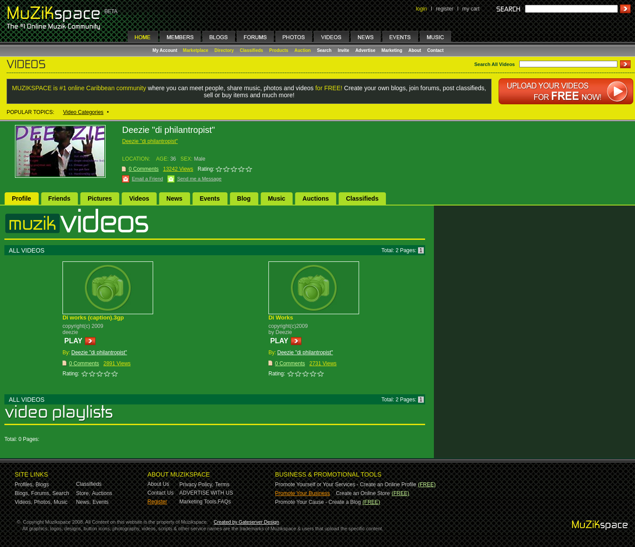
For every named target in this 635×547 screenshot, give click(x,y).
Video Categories (83, 112)
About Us (158, 484)
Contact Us (160, 493)
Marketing (392, 50)
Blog (244, 198)
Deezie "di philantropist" (150, 141)
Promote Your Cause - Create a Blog (318, 502)
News (174, 198)
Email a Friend (147, 178)
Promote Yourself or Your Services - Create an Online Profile (345, 484)
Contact (435, 50)
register (444, 9)
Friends (59, 198)
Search (324, 50)
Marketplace (196, 50)
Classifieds (251, 50)
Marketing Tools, (199, 502)
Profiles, (24, 484)
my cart (470, 9)
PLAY (73, 341)
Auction (302, 50)
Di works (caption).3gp (93, 317)
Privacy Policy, (196, 484)
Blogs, (22, 493)
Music (277, 198)
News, (83, 502)
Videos (139, 198)
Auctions (315, 198)
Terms (222, 484)
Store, (83, 493)
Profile (21, 198)
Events (210, 198)
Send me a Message (199, 178)
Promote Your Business (302, 493)
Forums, (41, 493)
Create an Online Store (363, 493)
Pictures (100, 198)
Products (278, 50)
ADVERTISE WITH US (206, 493)
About (414, 50)
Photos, (43, 502)
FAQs (224, 502)
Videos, (24, 502)
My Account (166, 50)
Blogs (42, 484)
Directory (224, 50)
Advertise (365, 50)
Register (157, 502)
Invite (343, 50)
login (421, 9)
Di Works (280, 317)
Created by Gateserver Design (246, 522)
